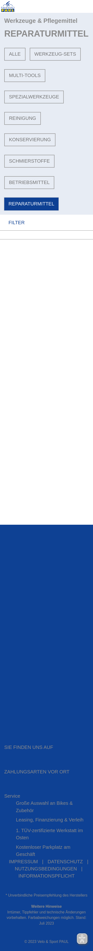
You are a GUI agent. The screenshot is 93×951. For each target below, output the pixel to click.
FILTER (12, 222)
